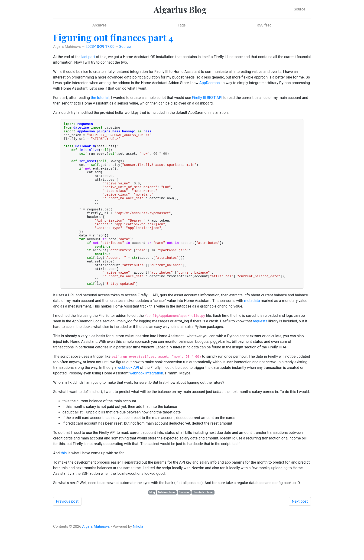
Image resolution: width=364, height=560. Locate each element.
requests (260, 352)
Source (299, 9)
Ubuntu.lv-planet (203, 523)
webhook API (128, 398)
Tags (182, 25)
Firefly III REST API (207, 97)
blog (152, 523)
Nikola (138, 557)
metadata (252, 331)
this (64, 483)
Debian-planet (167, 523)
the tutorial (100, 97)
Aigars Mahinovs (96, 557)
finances (184, 523)
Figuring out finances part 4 (113, 37)
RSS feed (264, 25)
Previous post (67, 532)
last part (88, 57)
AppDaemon (209, 83)
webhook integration (146, 404)
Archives (99, 25)
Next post (300, 532)
